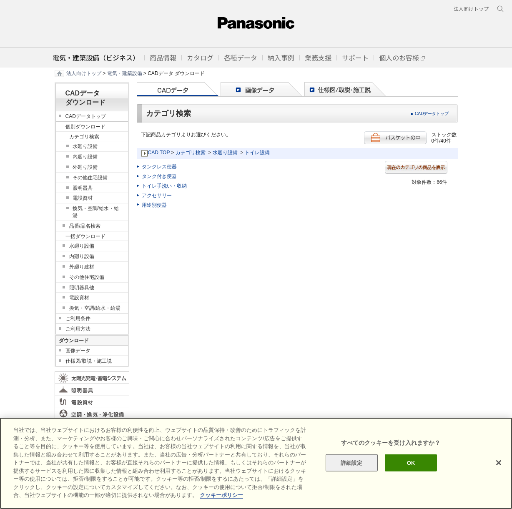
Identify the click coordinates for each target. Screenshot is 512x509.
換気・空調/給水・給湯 (96, 212)
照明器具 (83, 188)
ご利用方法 (77, 329)
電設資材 (83, 198)
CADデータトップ (432, 113)
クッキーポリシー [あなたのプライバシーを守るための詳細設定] (221, 495)
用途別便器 (154, 205)
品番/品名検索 (84, 226)
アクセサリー (157, 195)
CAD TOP (159, 152)
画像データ (77, 351)
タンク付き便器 (159, 176)
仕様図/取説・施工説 (88, 361)
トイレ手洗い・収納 (164, 186)
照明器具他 (81, 288)
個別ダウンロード (85, 127)
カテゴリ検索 (191, 152)
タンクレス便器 (159, 167)
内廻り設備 (85, 157)
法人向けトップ (83, 73)
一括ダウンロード (85, 236)
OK (411, 462)
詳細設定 (352, 462)
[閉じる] (498, 463)
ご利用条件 (77, 318)
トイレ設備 (257, 152)
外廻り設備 (85, 167)
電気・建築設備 (124, 73)
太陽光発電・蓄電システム (92, 378)
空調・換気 (92, 414)
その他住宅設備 (90, 178)
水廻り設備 (225, 152)
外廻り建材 (81, 267)
